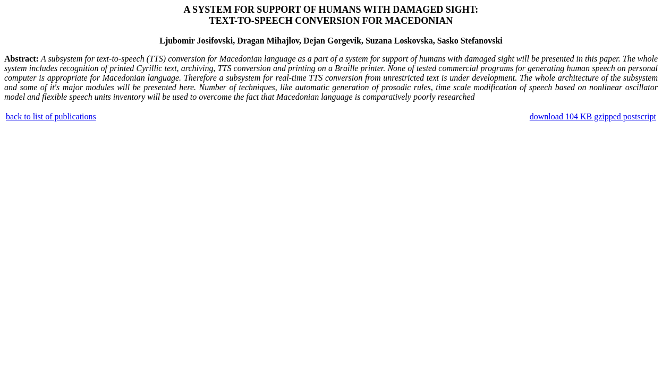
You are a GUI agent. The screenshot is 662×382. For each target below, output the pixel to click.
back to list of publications (51, 116)
